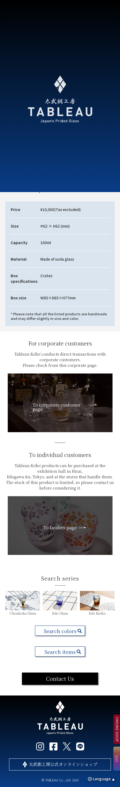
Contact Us (60, 678)
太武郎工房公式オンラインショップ (63, 764)
